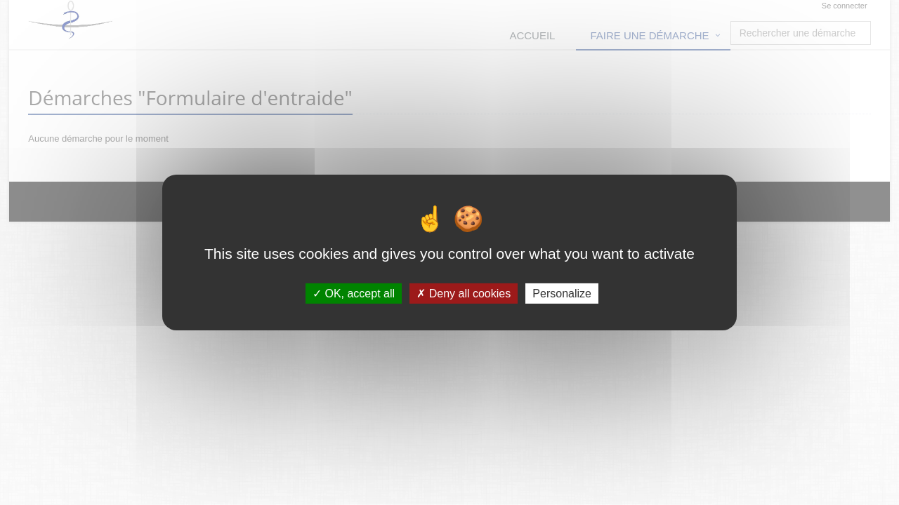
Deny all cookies (463, 293)
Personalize (561, 293)
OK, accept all (354, 293)
